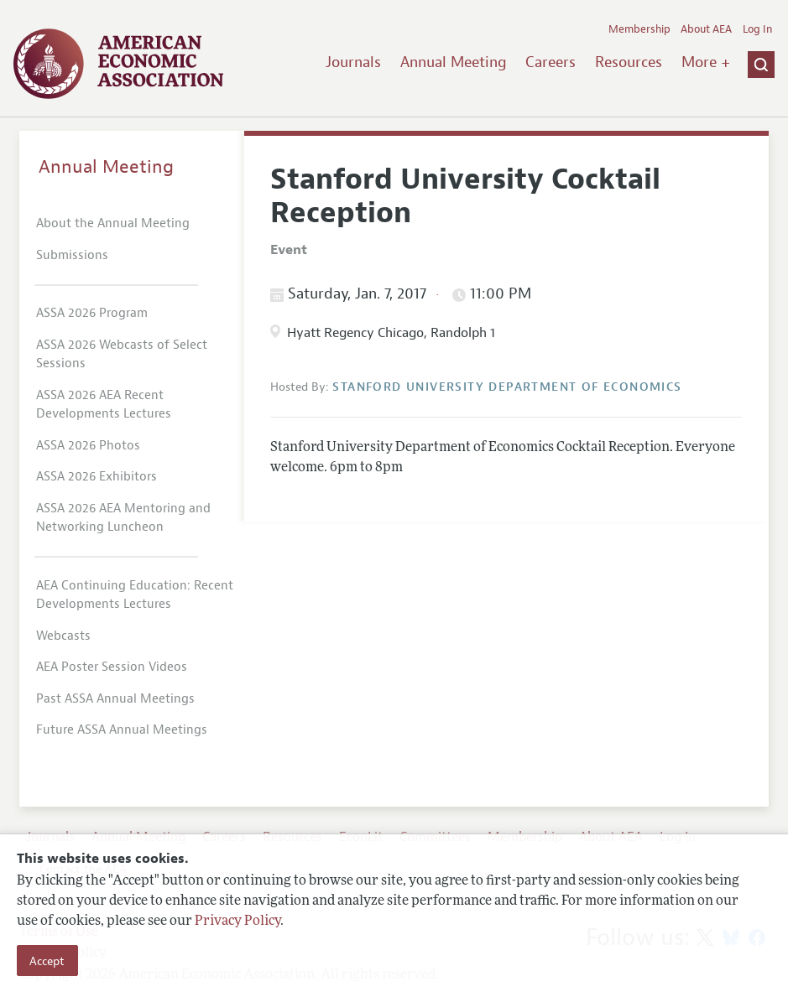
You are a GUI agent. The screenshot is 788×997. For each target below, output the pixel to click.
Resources (628, 62)
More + (705, 62)
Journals (353, 62)
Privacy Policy (237, 921)
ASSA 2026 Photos (88, 446)
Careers (550, 62)
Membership (639, 29)
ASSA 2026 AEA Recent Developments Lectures (103, 405)
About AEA (706, 29)
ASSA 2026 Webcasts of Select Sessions (121, 354)
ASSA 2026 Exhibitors (96, 477)
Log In (757, 29)
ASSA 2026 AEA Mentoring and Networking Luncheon (123, 518)
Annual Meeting (453, 62)
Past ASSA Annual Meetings (115, 699)
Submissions (72, 255)
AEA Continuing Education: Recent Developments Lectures (134, 595)
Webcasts (63, 636)
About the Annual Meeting (113, 223)
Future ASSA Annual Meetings (121, 730)
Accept (47, 960)
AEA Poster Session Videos (111, 667)
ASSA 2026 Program (92, 313)
